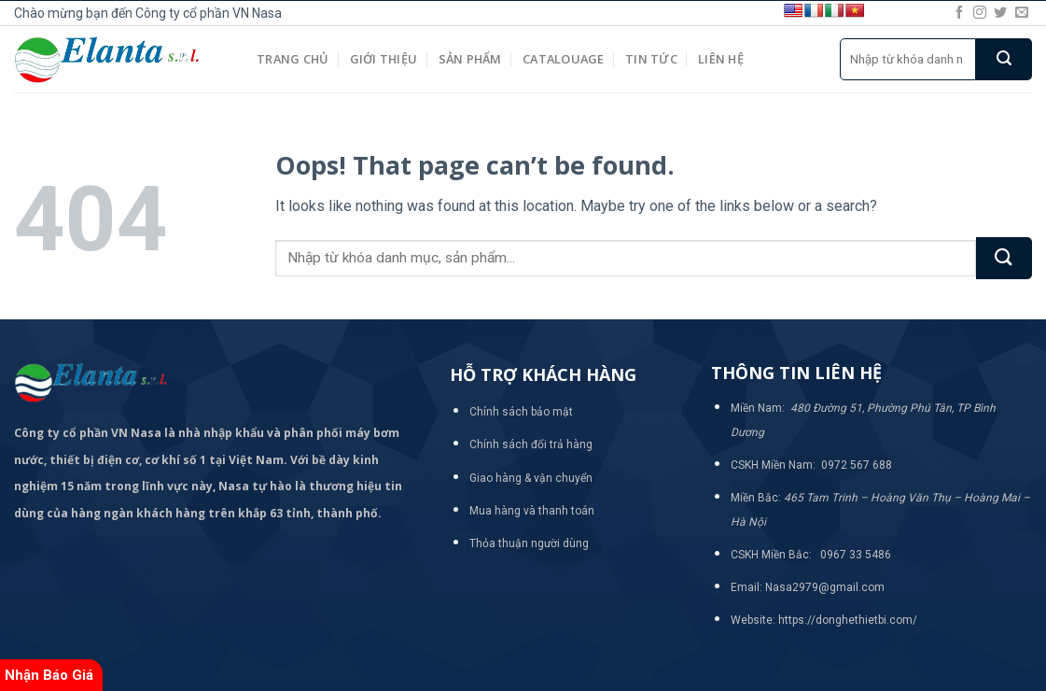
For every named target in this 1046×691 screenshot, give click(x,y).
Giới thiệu (384, 58)
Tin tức (651, 58)
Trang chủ (292, 58)
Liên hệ (721, 58)
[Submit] (1004, 59)
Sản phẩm (470, 58)
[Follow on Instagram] (979, 13)
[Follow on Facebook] (959, 13)
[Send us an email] (1021, 13)
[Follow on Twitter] (1000, 13)
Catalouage (564, 58)
